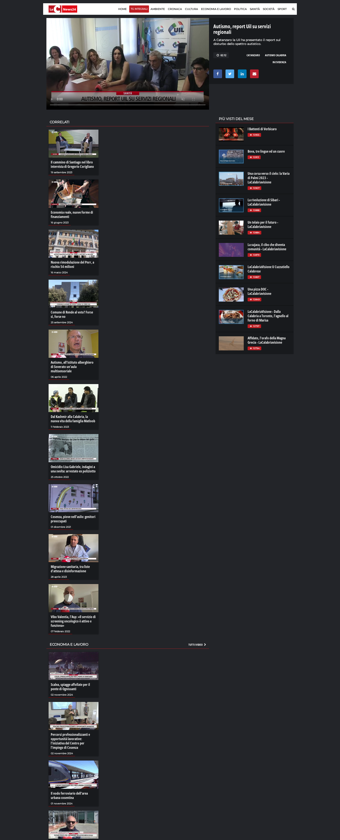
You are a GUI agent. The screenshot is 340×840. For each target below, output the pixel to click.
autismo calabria (275, 55)
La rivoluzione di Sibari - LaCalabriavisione (264, 202)
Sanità (255, 9)
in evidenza (279, 62)
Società (269, 9)
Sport (282, 9)
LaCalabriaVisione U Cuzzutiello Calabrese (268, 269)
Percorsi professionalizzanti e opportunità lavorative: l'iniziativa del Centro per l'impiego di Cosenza (70, 741)
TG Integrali (139, 8)
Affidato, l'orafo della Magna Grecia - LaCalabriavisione (267, 340)
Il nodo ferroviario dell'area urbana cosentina (69, 795)
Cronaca (175, 9)
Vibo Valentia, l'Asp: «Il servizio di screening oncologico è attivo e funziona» (73, 621)
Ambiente (157, 9)
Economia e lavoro (216, 9)
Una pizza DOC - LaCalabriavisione (259, 291)
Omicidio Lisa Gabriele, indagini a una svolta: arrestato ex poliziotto (73, 469)
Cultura (191, 9)
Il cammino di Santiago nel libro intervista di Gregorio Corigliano (72, 164)
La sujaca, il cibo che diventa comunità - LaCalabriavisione (267, 246)
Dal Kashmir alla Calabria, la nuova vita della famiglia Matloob (73, 418)
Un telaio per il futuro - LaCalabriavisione (263, 224)
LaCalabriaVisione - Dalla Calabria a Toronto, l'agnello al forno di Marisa (268, 316)
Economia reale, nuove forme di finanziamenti (72, 214)
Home (122, 9)
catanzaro (253, 55)
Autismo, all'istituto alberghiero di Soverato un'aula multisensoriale (72, 366)
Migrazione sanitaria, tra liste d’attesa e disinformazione (70, 568)
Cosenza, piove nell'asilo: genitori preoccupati (73, 518)
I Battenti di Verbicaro (262, 129)
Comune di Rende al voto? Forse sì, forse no (72, 314)
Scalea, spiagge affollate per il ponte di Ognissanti (70, 686)
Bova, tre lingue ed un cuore (266, 151)
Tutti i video (197, 645)
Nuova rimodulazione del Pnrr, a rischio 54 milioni (72, 264)
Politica (240, 9)
